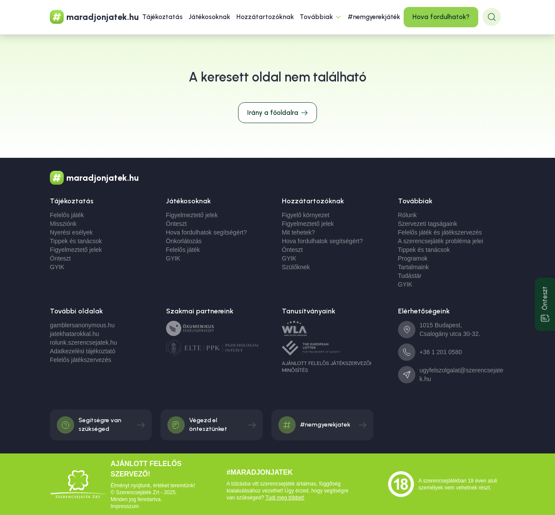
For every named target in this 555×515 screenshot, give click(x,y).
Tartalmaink (413, 267)
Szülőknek (296, 267)
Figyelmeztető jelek (76, 249)
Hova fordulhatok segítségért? (206, 232)
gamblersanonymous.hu (82, 325)
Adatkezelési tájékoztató (82, 351)
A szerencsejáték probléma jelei (440, 241)
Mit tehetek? (298, 232)
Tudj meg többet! (284, 498)
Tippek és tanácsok (76, 241)
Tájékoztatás (162, 17)
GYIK (57, 267)
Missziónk (63, 223)
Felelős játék (67, 215)
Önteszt (60, 258)
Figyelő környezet (306, 215)
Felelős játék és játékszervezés (440, 232)
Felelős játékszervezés (80, 359)
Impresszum (125, 506)
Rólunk (407, 215)
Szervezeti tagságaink (427, 223)
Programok (413, 258)
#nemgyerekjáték (374, 17)
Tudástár (410, 275)
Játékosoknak (209, 17)
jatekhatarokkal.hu (74, 333)
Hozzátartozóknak (265, 17)
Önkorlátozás (184, 241)
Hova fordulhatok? (441, 17)
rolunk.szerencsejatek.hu (83, 342)
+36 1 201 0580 (441, 352)
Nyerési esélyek (71, 232)
